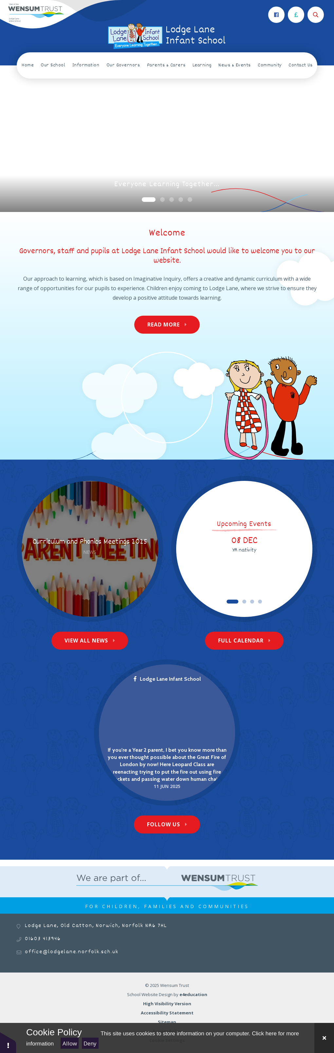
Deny (90, 1043)
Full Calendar (241, 640)
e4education (193, 994)
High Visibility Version (167, 1004)
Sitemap (167, 1022)
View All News (86, 640)
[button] (8, 1042)
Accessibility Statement (167, 1013)
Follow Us (163, 824)
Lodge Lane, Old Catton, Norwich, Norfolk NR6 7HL (96, 926)
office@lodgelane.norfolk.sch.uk (72, 952)
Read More (163, 324)
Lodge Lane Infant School (167, 679)
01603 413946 (43, 939)
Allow (70, 1043)
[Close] (324, 1038)
